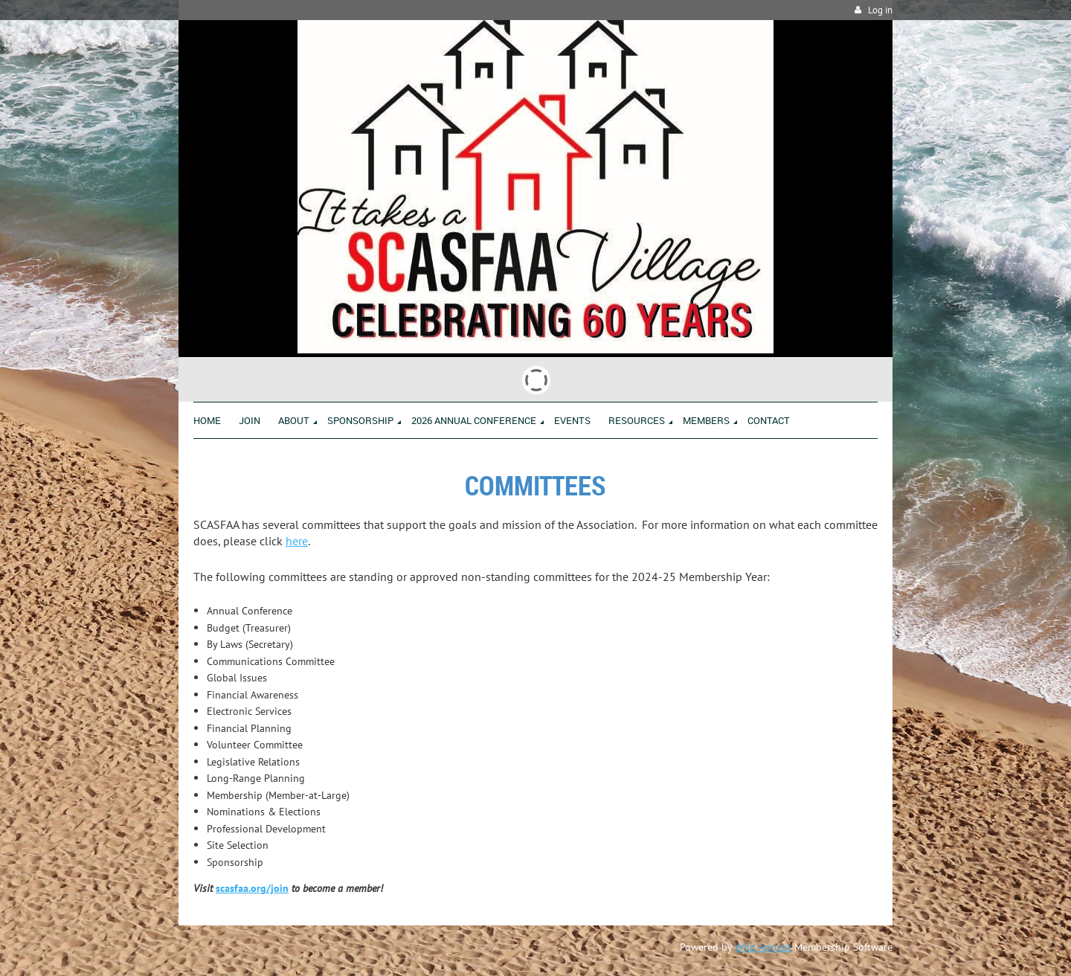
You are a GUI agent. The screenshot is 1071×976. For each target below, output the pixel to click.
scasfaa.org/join (252, 888)
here (297, 540)
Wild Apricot (763, 947)
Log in (880, 10)
